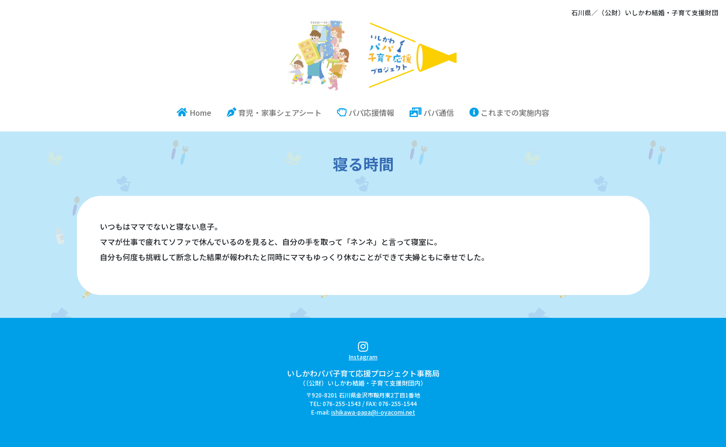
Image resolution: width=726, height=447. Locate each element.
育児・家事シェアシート (274, 112)
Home (198, 112)
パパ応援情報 (365, 112)
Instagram (363, 352)
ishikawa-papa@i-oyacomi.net (373, 412)
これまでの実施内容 (509, 112)
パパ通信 (432, 112)
